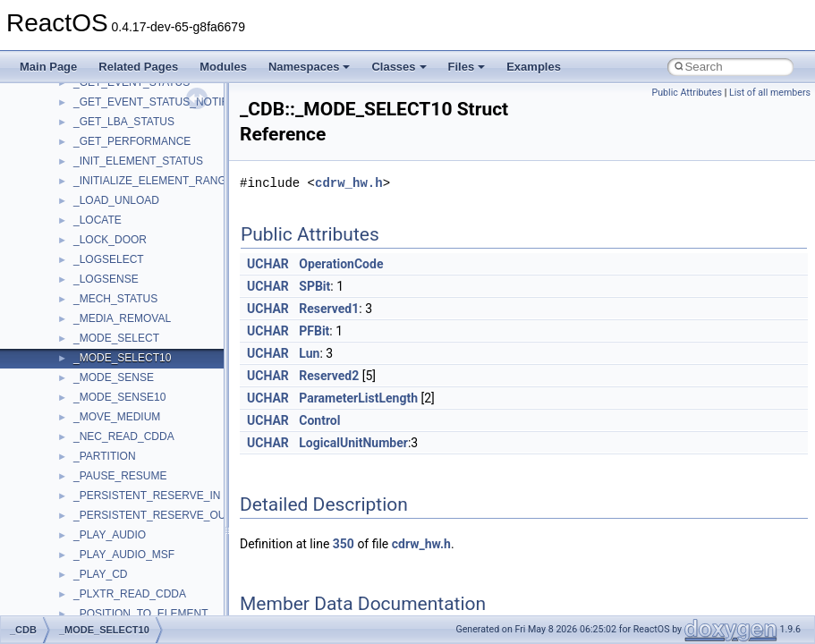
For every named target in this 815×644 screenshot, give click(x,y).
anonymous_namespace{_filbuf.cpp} (145, 589)
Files (467, 66)
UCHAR (268, 264)
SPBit (314, 286)
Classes (398, 66)
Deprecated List (68, 412)
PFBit (314, 331)
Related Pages (138, 66)
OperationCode (341, 264)
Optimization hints (72, 314)
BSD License (61, 353)
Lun (309, 353)
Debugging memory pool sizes (102, 215)
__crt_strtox (87, 550)
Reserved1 (329, 308)
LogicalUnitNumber (353, 443)
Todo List (51, 392)
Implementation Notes (82, 333)
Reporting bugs (66, 235)
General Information (77, 373)
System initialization (77, 274)
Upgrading (55, 117)
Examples (533, 66)
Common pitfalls (68, 196)
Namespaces (309, 66)
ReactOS (38, 97)
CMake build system (78, 176)
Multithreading (64, 294)
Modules (223, 66)
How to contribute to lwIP (89, 156)
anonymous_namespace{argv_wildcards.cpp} (167, 609)
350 (343, 544)
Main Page (48, 66)
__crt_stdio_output (103, 530)
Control (319, 420)
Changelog (56, 137)
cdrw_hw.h (349, 182)
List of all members (770, 92)
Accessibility (88, 570)
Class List (68, 491)
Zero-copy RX (63, 255)
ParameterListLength (358, 398)
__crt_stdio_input (99, 510)
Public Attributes (686, 92)
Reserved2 (329, 376)
